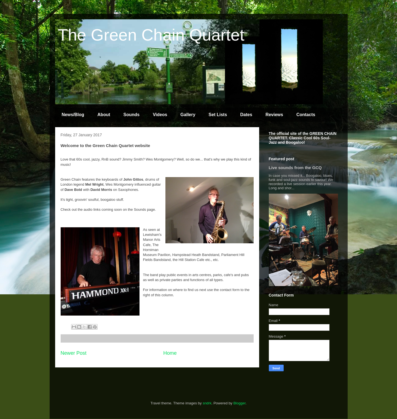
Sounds (132, 114)
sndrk (207, 403)
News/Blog (73, 114)
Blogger (239, 403)
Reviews (274, 114)
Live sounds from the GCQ (295, 167)
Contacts (305, 114)
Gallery (187, 114)
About (103, 114)
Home (170, 353)
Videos (160, 114)
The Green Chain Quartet (151, 35)
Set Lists (218, 114)
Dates (246, 114)
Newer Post (74, 353)
